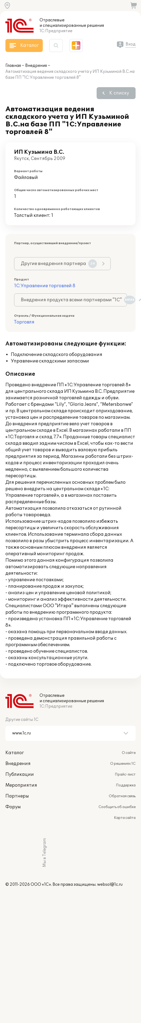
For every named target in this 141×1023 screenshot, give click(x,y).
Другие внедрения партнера (59, 263)
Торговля (24, 322)
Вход (131, 44)
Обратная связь (122, 796)
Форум (13, 807)
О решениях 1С (123, 763)
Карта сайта (125, 818)
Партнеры (17, 796)
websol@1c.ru (110, 884)
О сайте (129, 753)
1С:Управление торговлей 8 (44, 286)
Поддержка (126, 785)
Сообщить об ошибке (117, 807)
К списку (119, 93)
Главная (13, 65)
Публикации (19, 774)
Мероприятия (21, 785)
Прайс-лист (125, 774)
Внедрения (36, 65)
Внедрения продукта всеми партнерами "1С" (74, 300)
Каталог (14, 753)
